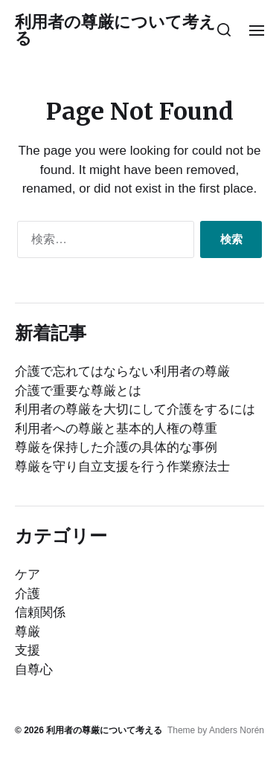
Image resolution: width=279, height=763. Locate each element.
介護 (27, 594)
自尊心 (34, 670)
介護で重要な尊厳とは (78, 391)
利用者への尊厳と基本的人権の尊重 (116, 429)
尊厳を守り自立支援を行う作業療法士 (122, 467)
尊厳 (27, 632)
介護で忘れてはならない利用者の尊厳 (122, 371)
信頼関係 (40, 612)
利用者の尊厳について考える (115, 29)
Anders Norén (236, 730)
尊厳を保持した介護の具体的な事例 (116, 447)
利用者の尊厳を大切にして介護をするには (135, 409)
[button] (224, 29)
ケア (27, 574)
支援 (27, 650)
